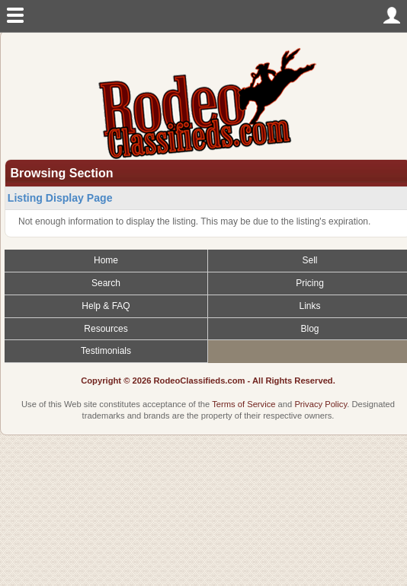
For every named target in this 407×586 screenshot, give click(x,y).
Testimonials (106, 351)
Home (106, 260)
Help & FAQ (106, 306)
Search (105, 283)
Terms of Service (243, 404)
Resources (105, 328)
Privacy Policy (320, 404)
